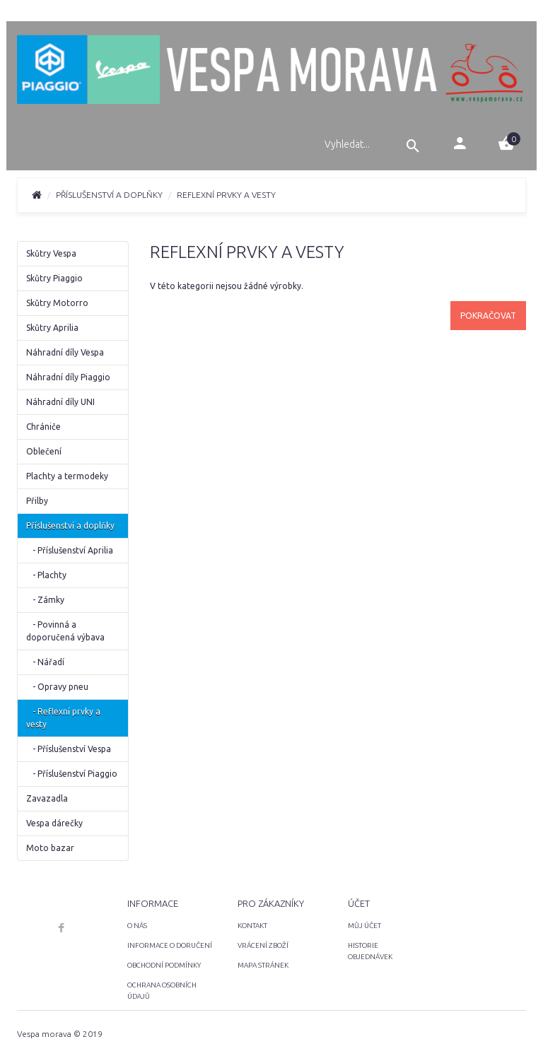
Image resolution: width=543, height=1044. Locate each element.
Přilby (37, 500)
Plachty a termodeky (67, 476)
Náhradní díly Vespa (65, 352)
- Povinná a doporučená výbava (65, 631)
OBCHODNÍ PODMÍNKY (164, 965)
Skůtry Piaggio (54, 278)
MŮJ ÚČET (364, 925)
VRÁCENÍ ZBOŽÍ (263, 945)
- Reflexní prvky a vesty (63, 718)
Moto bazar (50, 847)
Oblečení (44, 451)
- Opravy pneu (57, 686)
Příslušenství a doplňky (109, 194)
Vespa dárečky (54, 823)
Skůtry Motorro (57, 302)
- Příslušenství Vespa (68, 748)
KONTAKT (252, 925)
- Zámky (45, 599)
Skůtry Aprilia (52, 327)
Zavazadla (47, 798)
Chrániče (43, 426)
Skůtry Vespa (51, 253)
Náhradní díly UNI (60, 401)
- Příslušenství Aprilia (69, 550)
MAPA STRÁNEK (263, 965)
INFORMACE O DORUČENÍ (169, 945)
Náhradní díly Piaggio (68, 377)
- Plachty (46, 575)
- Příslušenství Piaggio (71, 773)
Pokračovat (488, 315)
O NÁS (137, 925)
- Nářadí (45, 662)
